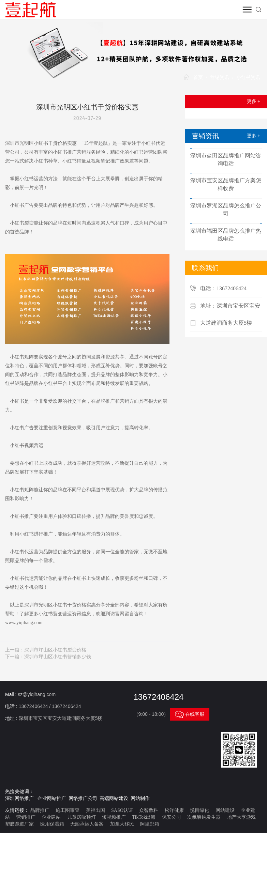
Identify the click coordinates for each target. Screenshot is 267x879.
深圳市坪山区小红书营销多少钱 (57, 656)
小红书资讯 (248, 77)
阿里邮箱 (149, 824)
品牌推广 (39, 810)
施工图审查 (67, 810)
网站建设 (225, 810)
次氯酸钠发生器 (204, 817)
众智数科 (148, 810)
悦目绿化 (199, 810)
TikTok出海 (144, 817)
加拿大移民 (122, 824)
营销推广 (25, 817)
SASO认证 (122, 810)
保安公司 (171, 817)
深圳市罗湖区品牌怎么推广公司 (225, 209)
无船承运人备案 (87, 824)
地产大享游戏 (241, 817)
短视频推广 (114, 817)
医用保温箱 (52, 824)
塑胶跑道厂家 (19, 824)
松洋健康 (174, 810)
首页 (198, 77)
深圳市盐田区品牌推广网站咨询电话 (225, 159)
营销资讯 (219, 77)
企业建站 (51, 817)
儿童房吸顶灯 (81, 817)
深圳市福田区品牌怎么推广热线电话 (225, 235)
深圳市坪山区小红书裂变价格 (55, 649)
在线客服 (189, 714)
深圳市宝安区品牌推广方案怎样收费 (225, 184)
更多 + (253, 101)
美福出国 (95, 810)
